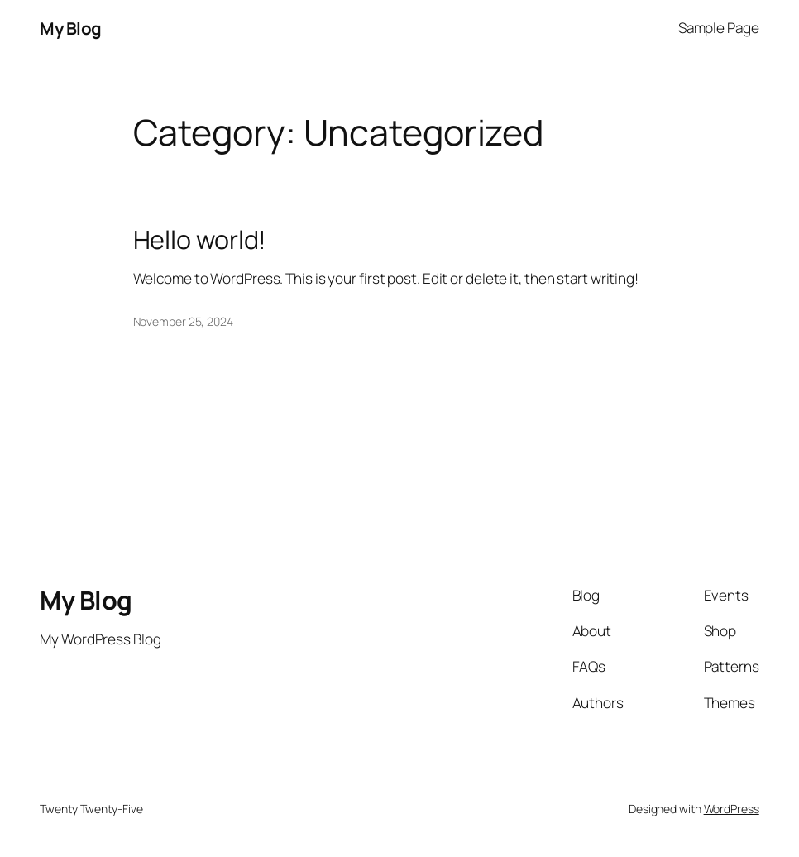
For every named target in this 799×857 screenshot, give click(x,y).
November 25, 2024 (183, 321)
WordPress (731, 808)
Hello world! (200, 239)
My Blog (71, 28)
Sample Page (718, 27)
